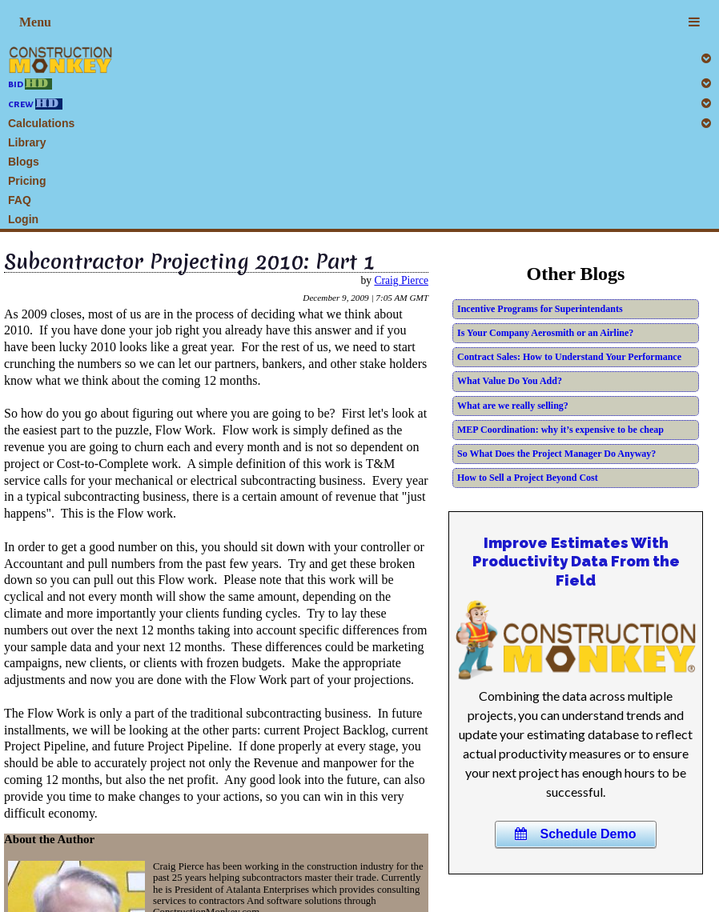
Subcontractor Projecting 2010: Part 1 (190, 261)
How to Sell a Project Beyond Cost (527, 477)
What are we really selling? (512, 405)
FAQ (19, 200)
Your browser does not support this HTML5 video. (576, 640)
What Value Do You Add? (509, 380)
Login (23, 219)
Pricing (27, 180)
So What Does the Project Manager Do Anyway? (556, 453)
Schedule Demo (575, 834)
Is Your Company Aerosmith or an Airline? (545, 332)
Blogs (23, 161)
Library (27, 142)
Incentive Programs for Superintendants (540, 308)
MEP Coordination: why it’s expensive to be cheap (560, 429)
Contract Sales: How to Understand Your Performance (569, 356)
